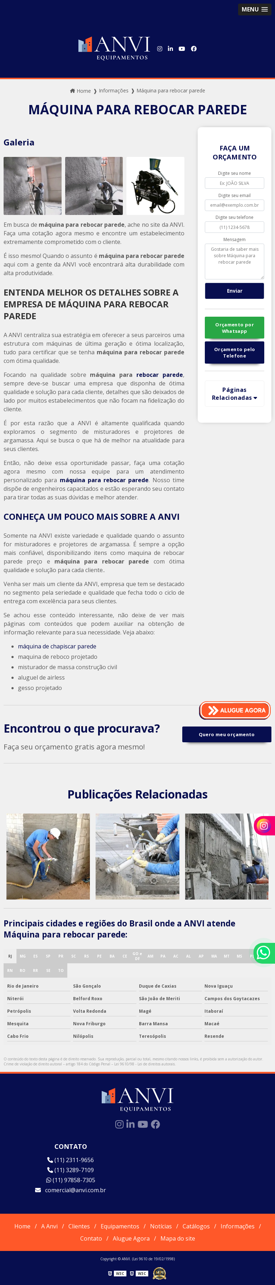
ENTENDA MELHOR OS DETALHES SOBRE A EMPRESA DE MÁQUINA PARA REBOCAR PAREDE (91, 304)
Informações (238, 1226)
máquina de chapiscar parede (57, 646)
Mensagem (234, 239)
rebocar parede (159, 375)
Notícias (161, 1226)
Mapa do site (177, 1238)
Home (22, 1226)
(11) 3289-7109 (70, 1170)
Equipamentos (120, 1226)
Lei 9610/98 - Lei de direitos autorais (144, 1063)
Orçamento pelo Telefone (234, 352)
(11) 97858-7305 (70, 1180)
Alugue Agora (131, 1238)
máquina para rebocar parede (104, 480)
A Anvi (49, 1226)
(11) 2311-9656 (70, 1160)
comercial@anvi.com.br (70, 1190)
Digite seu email (234, 195)
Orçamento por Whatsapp (234, 327)
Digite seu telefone (235, 217)
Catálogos (196, 1226)
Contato (91, 1238)
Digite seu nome (234, 173)
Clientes (79, 1226)
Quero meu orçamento (227, 734)
